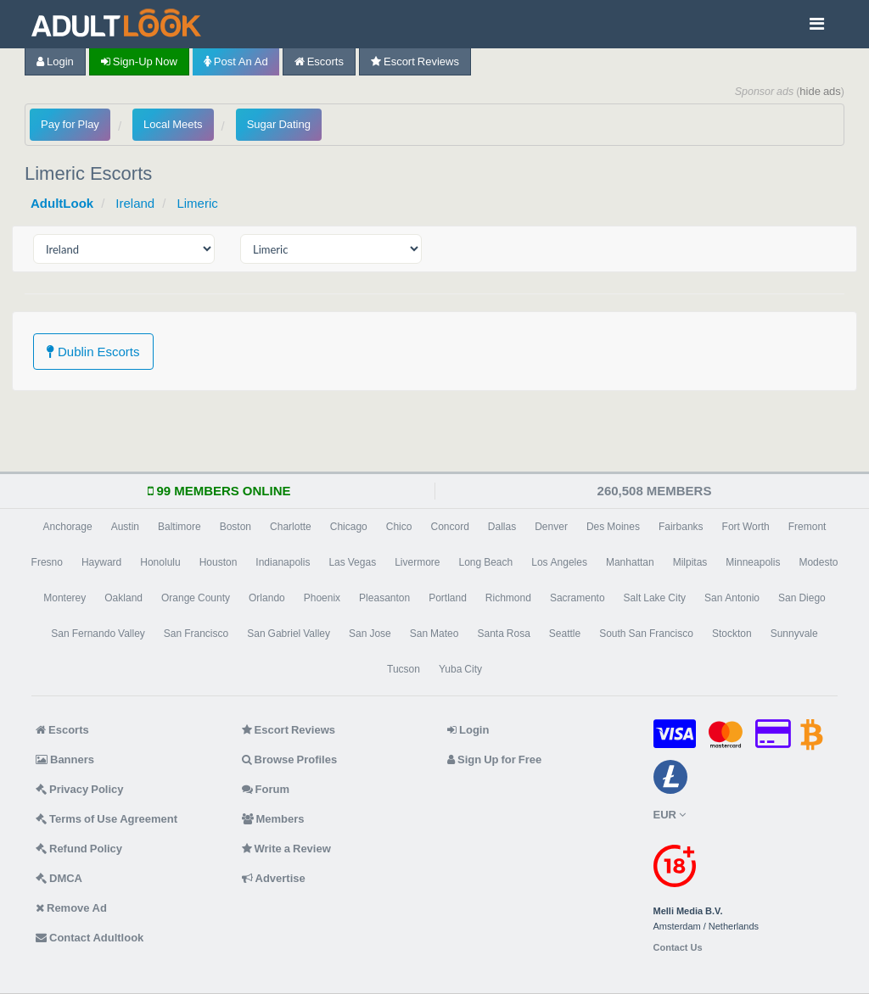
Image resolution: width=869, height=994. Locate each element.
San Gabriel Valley (288, 633)
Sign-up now (139, 61)
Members (273, 818)
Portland (448, 598)
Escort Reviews (415, 61)
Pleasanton (384, 598)
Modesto (818, 562)
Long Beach (486, 562)
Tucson (403, 669)
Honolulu (160, 562)
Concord (449, 527)
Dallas (502, 527)
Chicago (348, 527)
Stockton (732, 633)
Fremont (807, 527)
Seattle (564, 633)
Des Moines (613, 527)
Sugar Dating (279, 124)
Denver (551, 527)
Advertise (274, 878)
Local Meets (172, 124)
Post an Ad (236, 61)
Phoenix (322, 598)
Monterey (64, 598)
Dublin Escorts (93, 351)
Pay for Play (70, 124)
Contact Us (678, 947)
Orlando (267, 598)
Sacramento (577, 598)
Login (55, 61)
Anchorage (68, 527)
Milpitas (690, 562)
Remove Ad (71, 907)
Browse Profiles (290, 759)
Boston (235, 527)
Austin (125, 527)
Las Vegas (352, 562)
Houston (218, 562)
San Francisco (196, 633)
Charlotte (290, 527)
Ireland (134, 203)
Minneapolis (753, 562)
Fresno (47, 562)
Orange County (195, 598)
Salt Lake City (655, 598)
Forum (265, 789)
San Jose (370, 633)
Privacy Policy (80, 789)
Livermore (417, 562)
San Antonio (732, 598)
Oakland (123, 598)
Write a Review (286, 848)
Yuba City (460, 669)
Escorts (319, 61)
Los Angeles (559, 562)
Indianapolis (282, 562)
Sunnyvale (794, 633)
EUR (669, 814)
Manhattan (630, 562)
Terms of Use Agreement (106, 818)
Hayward (101, 562)
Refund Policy (79, 848)
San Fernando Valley (98, 633)
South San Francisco (646, 633)
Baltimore (179, 527)
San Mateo (434, 633)
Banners (65, 759)
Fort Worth (746, 527)
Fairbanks (681, 527)
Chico (399, 527)
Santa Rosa (503, 633)
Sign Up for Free (494, 759)
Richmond (508, 598)
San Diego (802, 598)
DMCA (59, 878)
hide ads (820, 91)
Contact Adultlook (89, 937)
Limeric (197, 203)
